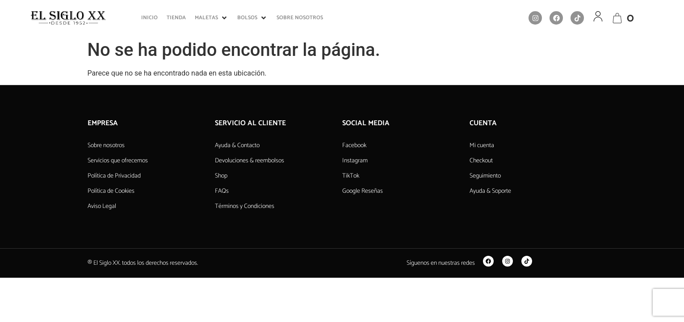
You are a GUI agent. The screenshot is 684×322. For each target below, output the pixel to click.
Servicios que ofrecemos (118, 161)
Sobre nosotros (106, 145)
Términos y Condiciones (244, 206)
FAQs (222, 191)
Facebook (354, 145)
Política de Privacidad (114, 176)
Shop (221, 176)
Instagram (355, 161)
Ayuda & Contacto (237, 145)
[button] (211, 17)
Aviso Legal (102, 206)
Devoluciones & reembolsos (249, 161)
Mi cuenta (482, 145)
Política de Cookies (111, 191)
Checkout (481, 161)
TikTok (350, 176)
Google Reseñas (362, 191)
